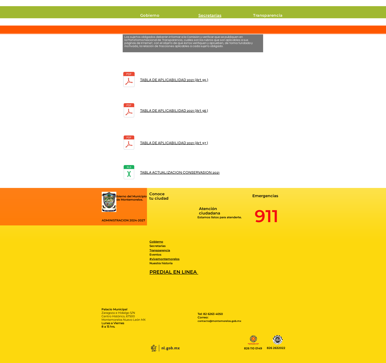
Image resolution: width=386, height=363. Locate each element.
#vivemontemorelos (164, 259)
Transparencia (159, 250)
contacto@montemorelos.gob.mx (219, 320)
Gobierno (156, 241)
